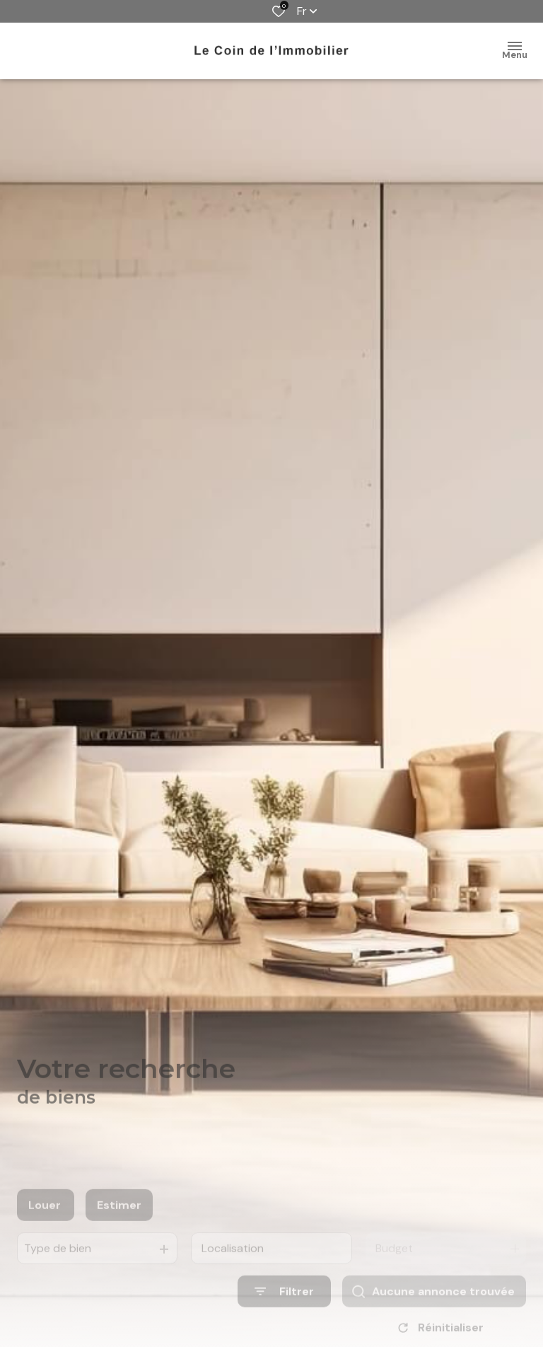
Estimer (119, 1220)
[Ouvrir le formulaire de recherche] (284, 1307)
